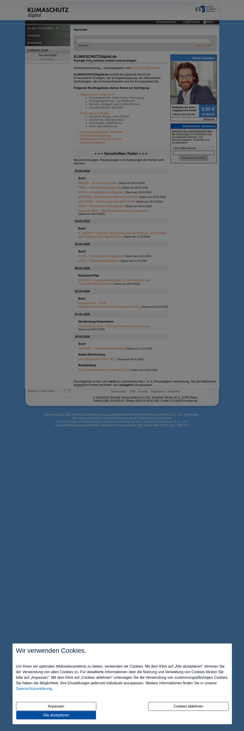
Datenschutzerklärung (34, 689)
